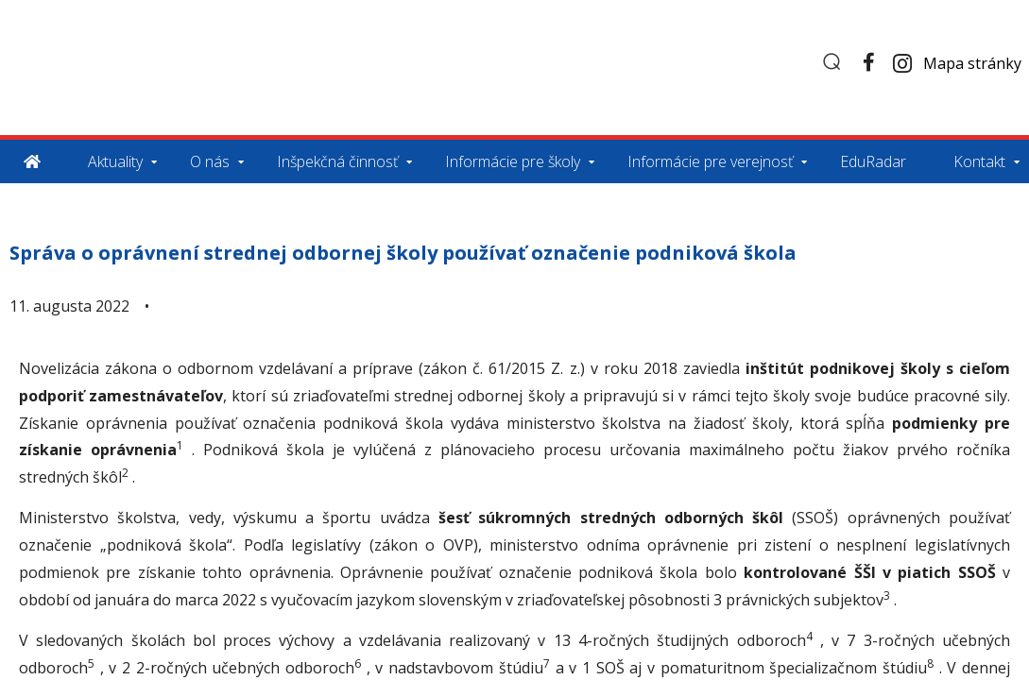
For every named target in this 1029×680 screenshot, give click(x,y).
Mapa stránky (972, 63)
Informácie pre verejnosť (710, 161)
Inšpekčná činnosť (337, 161)
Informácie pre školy (512, 161)
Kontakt (979, 161)
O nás (210, 161)
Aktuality (115, 161)
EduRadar (873, 161)
